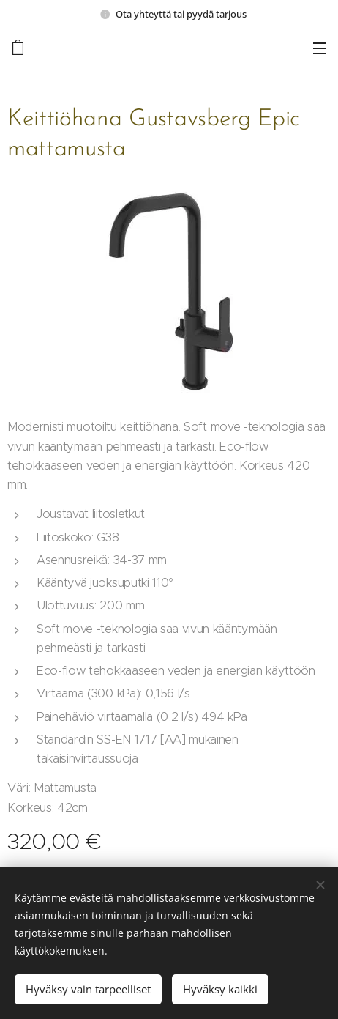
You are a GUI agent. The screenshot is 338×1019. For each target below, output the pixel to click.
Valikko (319, 48)
